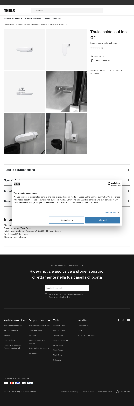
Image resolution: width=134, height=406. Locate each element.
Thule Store (57, 355)
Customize (67, 220)
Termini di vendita (11, 330)
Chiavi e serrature (35, 330)
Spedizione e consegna (13, 325)
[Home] (17, 10)
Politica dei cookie (88, 392)
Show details (110, 212)
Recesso (7, 335)
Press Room (58, 345)
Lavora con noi (59, 330)
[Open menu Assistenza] (58, 18)
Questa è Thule (59, 325)
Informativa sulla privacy (73, 294)
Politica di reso (9, 340)
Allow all (103, 220)
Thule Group (58, 350)
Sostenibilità (58, 335)
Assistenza (33, 353)
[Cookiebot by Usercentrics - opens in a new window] (109, 184)
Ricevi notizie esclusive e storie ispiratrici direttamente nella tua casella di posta (67, 274)
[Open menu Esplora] (48, 18)
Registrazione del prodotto (39, 348)
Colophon (57, 360)
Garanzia (32, 335)
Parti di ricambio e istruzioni (39, 325)
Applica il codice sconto (87, 335)
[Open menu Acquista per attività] (34, 18)
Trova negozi (83, 325)
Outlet (80, 330)
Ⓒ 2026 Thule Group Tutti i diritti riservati (20, 391)
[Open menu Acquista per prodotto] (14, 18)
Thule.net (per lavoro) (61, 340)
